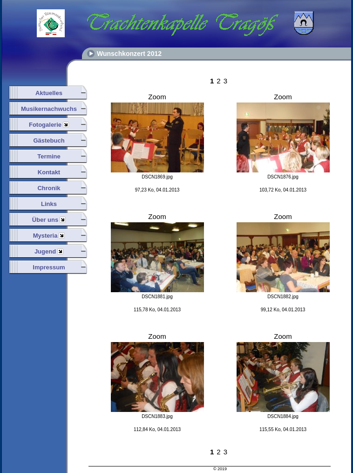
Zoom (157, 97)
